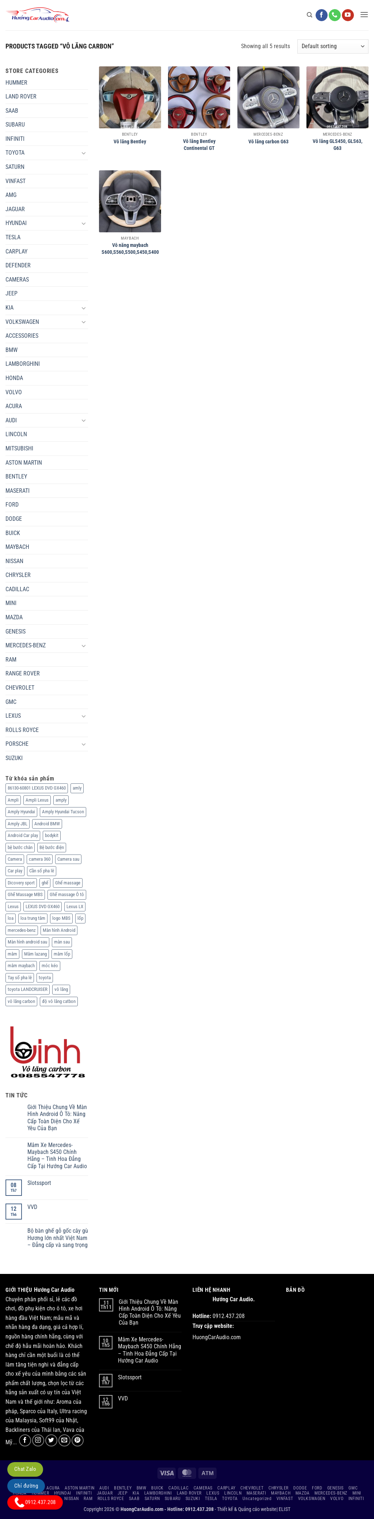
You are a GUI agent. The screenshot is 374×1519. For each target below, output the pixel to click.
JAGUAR (15, 209)
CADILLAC (17, 589)
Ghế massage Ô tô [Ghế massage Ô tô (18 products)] (67, 894)
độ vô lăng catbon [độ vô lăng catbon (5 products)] (59, 1001)
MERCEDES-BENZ (25, 645)
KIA (9, 307)
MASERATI (17, 490)
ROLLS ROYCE (22, 729)
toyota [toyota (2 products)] (45, 977)
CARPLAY (16, 251)
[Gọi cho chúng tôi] (335, 15)
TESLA (12, 237)
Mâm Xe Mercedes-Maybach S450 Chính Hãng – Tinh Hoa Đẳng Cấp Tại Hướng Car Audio (57, 1156)
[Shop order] (333, 46)
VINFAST (15, 181)
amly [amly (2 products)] (77, 788)
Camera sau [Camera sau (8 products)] (68, 859)
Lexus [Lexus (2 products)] (13, 906)
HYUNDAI (16, 223)
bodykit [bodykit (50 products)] (51, 835)
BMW (11, 349)
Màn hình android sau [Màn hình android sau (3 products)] (27, 942)
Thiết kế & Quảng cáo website (246, 1509)
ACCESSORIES (21, 335)
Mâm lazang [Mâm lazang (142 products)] (35, 954)
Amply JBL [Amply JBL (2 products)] (17, 823)
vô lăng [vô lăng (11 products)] (61, 989)
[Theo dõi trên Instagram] (38, 1440)
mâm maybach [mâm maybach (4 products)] (21, 965)
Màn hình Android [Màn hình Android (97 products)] (59, 930)
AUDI (11, 420)
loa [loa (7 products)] (11, 918)
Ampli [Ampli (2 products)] (13, 800)
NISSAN (14, 561)
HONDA (14, 378)
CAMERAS (17, 279)
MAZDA (14, 617)
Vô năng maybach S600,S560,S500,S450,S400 (130, 248)
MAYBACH (17, 546)
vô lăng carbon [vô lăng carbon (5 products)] (21, 1001)
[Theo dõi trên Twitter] (51, 1440)
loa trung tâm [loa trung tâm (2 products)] (32, 918)
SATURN (14, 166)
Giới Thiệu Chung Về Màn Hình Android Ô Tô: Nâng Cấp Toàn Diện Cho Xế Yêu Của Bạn (57, 1118)
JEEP (11, 293)
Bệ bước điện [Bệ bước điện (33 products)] (51, 847)
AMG (10, 194)
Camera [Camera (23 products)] (15, 859)
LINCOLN (16, 434)
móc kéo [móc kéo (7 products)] (50, 965)
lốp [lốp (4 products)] (80, 918)
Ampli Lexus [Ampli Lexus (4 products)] (37, 800)
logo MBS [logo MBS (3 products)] (61, 918)
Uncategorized (257, 1498)
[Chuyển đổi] (83, 152)
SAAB (11, 110)
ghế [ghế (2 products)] (45, 883)
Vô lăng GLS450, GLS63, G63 (337, 144)
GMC (10, 701)
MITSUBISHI (19, 448)
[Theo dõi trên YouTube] (348, 15)
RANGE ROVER (22, 673)
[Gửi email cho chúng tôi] (64, 1440)
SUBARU (15, 124)
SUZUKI (14, 758)
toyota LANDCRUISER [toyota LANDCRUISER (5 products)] (27, 989)
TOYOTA (14, 152)
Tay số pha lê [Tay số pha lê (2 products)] (20, 977)
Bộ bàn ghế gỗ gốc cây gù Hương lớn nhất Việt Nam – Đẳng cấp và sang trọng (57, 1237)
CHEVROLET (19, 687)
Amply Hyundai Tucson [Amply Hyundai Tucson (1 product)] (63, 811)
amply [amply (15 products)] (61, 800)
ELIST (284, 1509)
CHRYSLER (18, 574)
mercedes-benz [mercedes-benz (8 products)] (22, 930)
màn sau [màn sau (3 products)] (62, 942)
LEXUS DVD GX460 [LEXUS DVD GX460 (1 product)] (43, 906)
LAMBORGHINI (22, 363)
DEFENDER (18, 265)
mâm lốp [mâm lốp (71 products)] (62, 954)
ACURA (13, 406)
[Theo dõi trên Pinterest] (78, 1440)
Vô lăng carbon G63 (268, 142)
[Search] (309, 15)
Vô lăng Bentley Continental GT (199, 144)
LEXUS (13, 715)
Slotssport (39, 1182)
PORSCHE (16, 743)
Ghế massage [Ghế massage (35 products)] (67, 883)
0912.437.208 (35, 1502)
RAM (10, 659)
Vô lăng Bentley (130, 142)
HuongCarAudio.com (216, 1337)
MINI (10, 603)
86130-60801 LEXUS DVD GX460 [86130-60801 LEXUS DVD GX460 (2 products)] (37, 788)
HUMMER (16, 82)
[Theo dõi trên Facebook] (322, 15)
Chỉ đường (26, 1486)
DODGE (13, 518)
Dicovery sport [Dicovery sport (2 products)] (21, 883)
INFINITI (14, 138)
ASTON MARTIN (23, 462)
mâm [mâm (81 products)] (12, 954)
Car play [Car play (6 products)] (15, 870)
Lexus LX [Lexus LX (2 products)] (74, 906)
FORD (12, 504)
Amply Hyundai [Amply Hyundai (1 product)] (21, 811)
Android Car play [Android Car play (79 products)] (23, 835)
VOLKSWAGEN (22, 321)
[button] (364, 14)
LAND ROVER (21, 96)
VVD (32, 1207)
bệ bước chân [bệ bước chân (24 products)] (20, 847)
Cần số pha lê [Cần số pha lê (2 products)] (41, 870)
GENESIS (15, 631)
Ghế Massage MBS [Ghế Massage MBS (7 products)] (25, 894)
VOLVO (13, 392)
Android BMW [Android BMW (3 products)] (47, 823)
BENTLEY (16, 476)
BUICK (12, 533)
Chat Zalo (25, 1469)
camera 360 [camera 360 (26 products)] (39, 859)
